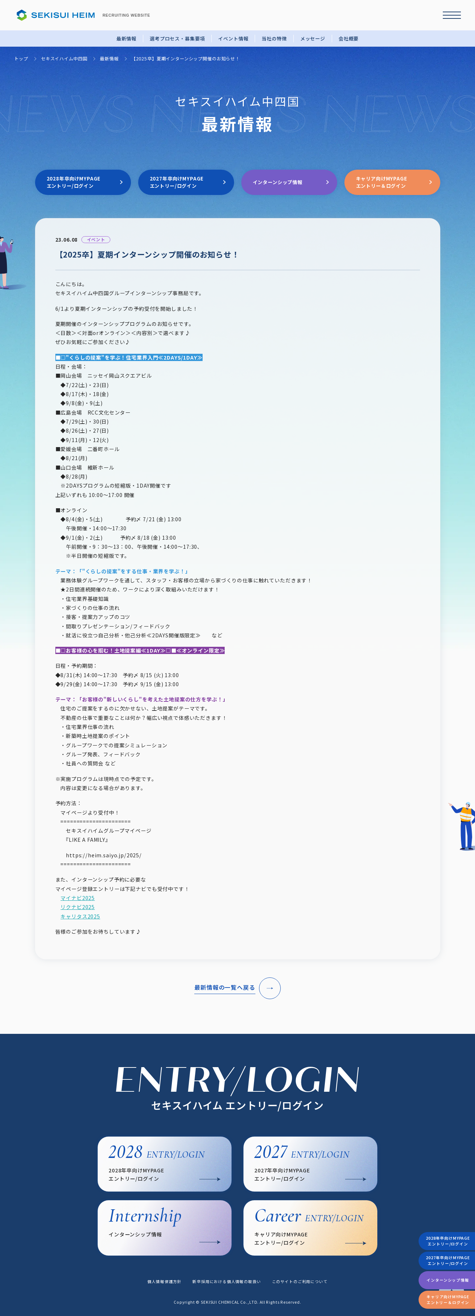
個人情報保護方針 (164, 1281)
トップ (21, 59)
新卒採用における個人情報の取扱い (226, 1281)
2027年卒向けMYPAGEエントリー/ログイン (448, 1260)
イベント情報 (233, 38)
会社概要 (349, 38)
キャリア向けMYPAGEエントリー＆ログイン (448, 1299)
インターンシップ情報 (448, 1280)
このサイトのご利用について (300, 1281)
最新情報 (126, 38)
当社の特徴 (274, 38)
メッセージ (312, 38)
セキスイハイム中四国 (64, 59)
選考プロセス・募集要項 (177, 38)
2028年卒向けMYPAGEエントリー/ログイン (448, 1241)
